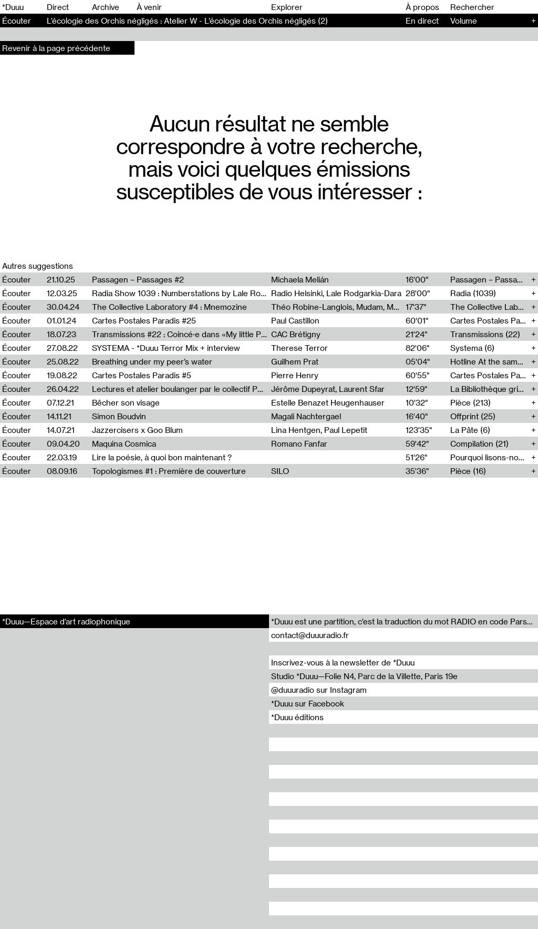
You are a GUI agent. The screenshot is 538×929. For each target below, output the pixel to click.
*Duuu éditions (297, 717)
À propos (422, 7)
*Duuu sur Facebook (307, 703)
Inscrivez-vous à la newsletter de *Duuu (343, 662)
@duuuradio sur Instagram (319, 689)
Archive (105, 7)
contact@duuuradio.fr (310, 635)
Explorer (287, 7)
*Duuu (13, 7)
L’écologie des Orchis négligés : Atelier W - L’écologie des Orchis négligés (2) (187, 20)
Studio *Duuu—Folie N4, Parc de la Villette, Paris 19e (364, 676)
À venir (149, 7)
